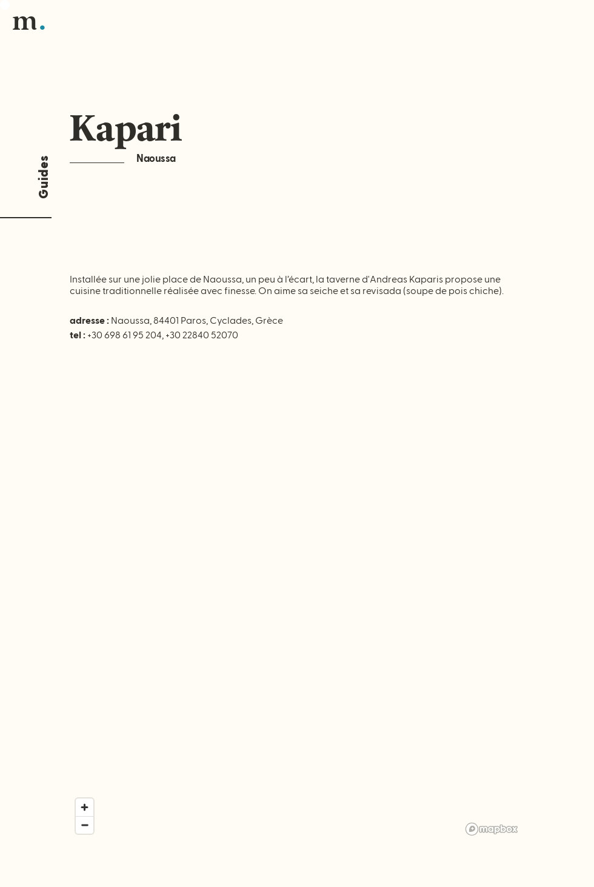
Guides (44, 177)
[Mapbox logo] (491, 829)
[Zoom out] (84, 825)
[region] (297, 618)
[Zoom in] (84, 807)
